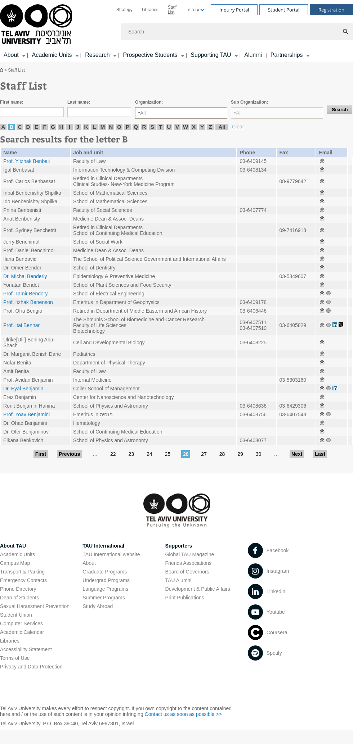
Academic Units (17, 554)
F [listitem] (44, 127)
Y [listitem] (202, 127)
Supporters (178, 546)
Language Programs (105, 589)
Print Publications (184, 597)
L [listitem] (94, 127)
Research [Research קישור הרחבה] (97, 55)
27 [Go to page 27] (204, 454)
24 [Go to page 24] (149, 454)
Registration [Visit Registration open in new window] (331, 9)
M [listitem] (102, 127)
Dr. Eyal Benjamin (23, 388)
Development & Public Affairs (197, 589)
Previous (69, 454)
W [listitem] (185, 127)
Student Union (16, 615)
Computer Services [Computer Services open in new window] (21, 623)
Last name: (78, 102)
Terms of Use (15, 658)
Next (296, 454)
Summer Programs (103, 597)
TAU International (103, 546)
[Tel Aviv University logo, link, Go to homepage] (37, 24)
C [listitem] (20, 127)
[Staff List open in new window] (322, 161)
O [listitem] (119, 127)
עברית (194, 9)
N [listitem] (111, 127)
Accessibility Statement (26, 649)
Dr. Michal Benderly (25, 276)
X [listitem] (194, 127)
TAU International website (111, 554)
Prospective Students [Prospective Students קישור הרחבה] (150, 55)
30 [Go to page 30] (259, 454)
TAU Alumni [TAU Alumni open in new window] (178, 580)
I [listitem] (69, 127)
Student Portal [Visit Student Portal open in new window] (283, 9)
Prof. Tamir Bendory (25, 293)
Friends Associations (188, 563)
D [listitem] (28, 127)
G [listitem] (53, 127)
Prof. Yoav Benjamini (26, 414)
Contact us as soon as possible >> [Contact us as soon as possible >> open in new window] (183, 714)
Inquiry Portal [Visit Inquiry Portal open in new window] (234, 9)
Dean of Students (19, 597)
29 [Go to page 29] (240, 454)
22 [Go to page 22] (113, 454)
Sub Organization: (249, 102)
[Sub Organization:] (277, 113)
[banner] (176, 31)
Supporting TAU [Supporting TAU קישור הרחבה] (211, 55)
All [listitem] (221, 127)
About (89, 563)
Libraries (150, 9)
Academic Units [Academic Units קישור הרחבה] (52, 55)
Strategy (124, 9)
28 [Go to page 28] (222, 454)
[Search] (237, 31)
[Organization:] (181, 113)
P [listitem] (127, 127)
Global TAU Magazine (189, 554)
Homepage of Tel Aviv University (2, 70)
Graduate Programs (104, 572)
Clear (238, 127)
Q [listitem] (136, 127)
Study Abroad (97, 606)
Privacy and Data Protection (31, 667)
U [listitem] (169, 127)
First (40, 454)
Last (320, 454)
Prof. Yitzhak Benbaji (26, 161)
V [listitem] (177, 127)
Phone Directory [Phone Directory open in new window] (18, 589)
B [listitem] (12, 127)
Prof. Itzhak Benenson (28, 302)
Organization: (149, 102)
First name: (11, 102)
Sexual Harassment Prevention (35, 606)
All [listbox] (143, 113)
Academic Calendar (22, 632)
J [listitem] (77, 127)
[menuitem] (124, 10)
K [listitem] (86, 127)
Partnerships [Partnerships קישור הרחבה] (287, 55)
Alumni (253, 55)
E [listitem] (36, 127)
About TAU (13, 546)
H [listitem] (61, 127)
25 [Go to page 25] (167, 454)
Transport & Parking (22, 572)
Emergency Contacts (23, 580)
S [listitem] (152, 127)
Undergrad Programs (106, 580)
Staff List (172, 10)
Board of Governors (187, 572)
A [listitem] (3, 127)
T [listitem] (160, 127)
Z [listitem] (210, 127)
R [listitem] (144, 127)
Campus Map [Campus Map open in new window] (15, 563)
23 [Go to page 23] (131, 454)
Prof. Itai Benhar (21, 325)
